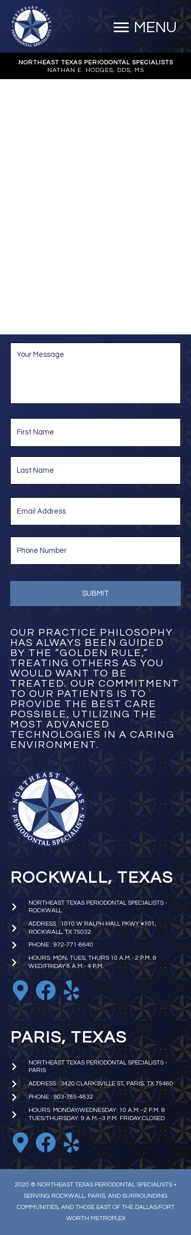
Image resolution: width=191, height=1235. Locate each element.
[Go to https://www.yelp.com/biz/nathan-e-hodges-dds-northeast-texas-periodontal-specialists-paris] (71, 1143)
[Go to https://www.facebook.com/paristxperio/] (46, 1143)
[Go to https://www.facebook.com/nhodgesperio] (46, 991)
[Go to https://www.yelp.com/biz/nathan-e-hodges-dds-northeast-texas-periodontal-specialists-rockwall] (71, 991)
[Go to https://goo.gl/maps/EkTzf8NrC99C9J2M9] (20, 991)
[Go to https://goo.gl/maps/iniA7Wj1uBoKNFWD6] (20, 1143)
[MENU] (145, 27)
